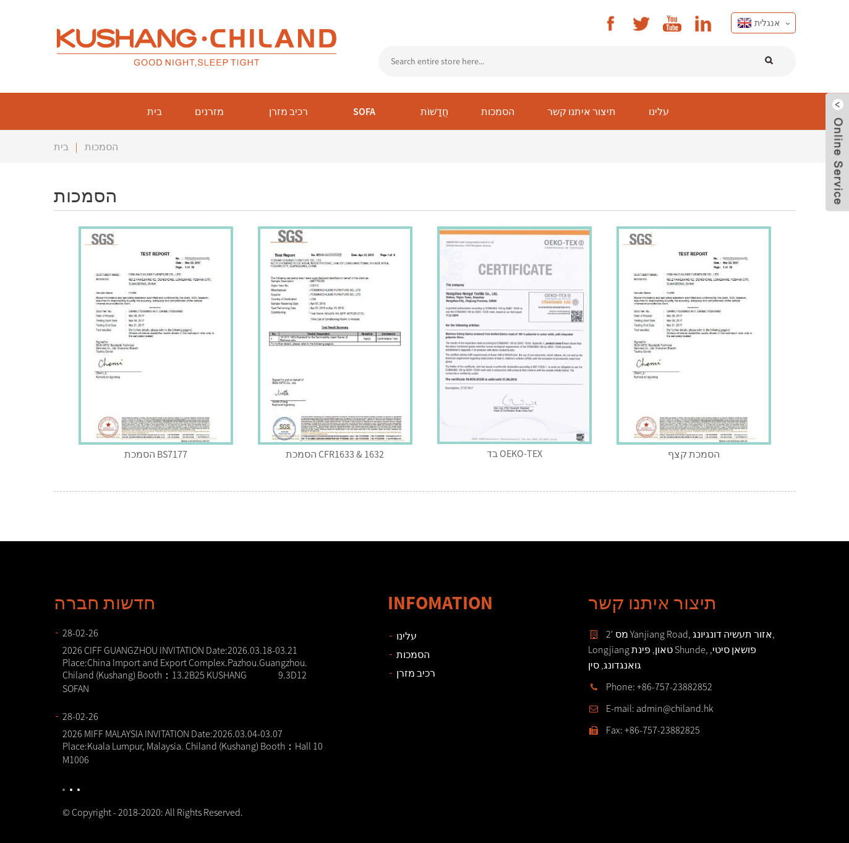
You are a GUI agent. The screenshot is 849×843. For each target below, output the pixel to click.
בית (61, 146)
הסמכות (101, 146)
